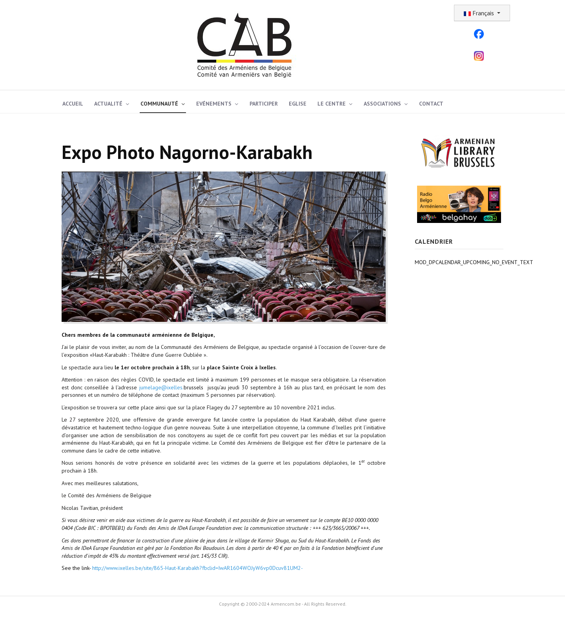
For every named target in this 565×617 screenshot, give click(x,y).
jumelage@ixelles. (161, 387)
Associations (382, 103)
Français (480, 13)
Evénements (213, 103)
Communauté (159, 103)
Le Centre (331, 103)
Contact (431, 103)
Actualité (108, 103)
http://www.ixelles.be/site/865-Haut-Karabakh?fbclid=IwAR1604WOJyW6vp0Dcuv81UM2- (197, 567)
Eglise (297, 103)
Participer (264, 103)
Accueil (72, 103)
